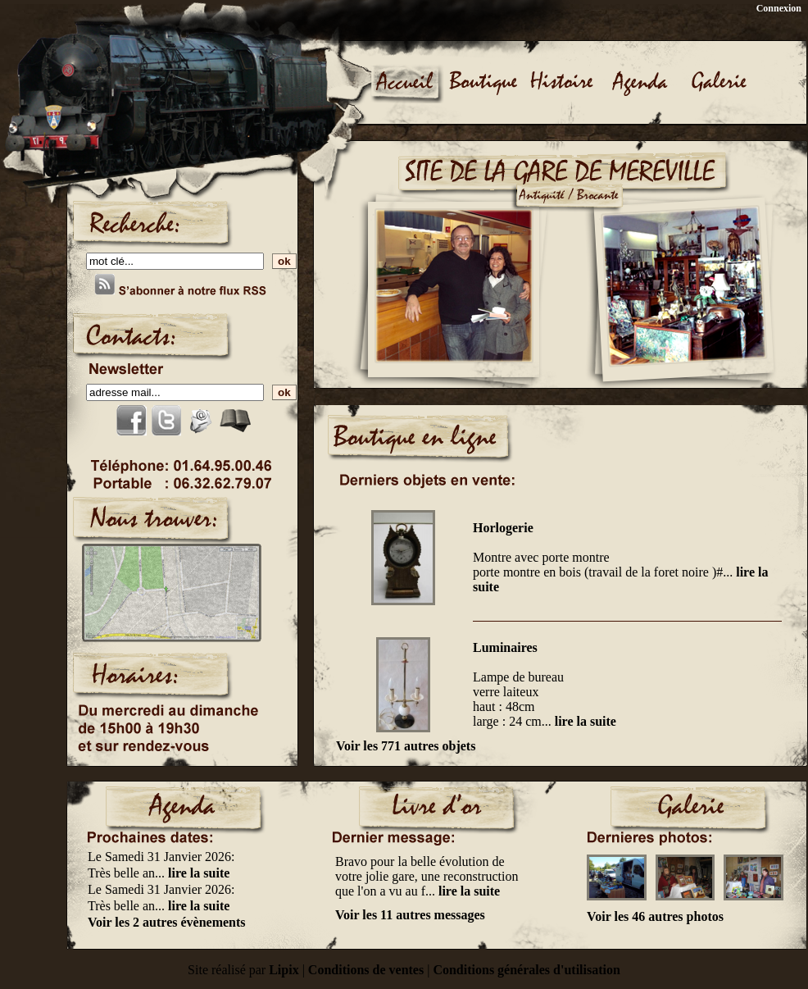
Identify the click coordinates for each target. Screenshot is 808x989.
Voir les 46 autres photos (655, 916)
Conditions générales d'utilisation (526, 970)
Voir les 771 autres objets (405, 746)
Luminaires (505, 647)
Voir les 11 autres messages (410, 915)
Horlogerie (503, 528)
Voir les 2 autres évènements (167, 922)
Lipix (283, 970)
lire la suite (585, 721)
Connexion (778, 8)
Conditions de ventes (366, 970)
